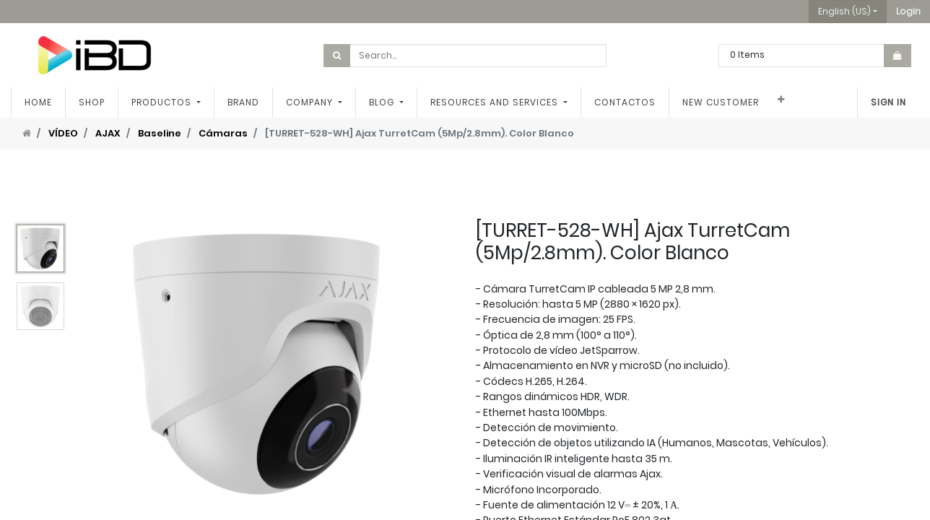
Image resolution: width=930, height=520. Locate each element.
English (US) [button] (844, 11)
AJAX (108, 133)
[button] (908, 11)
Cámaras (223, 133)
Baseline (159, 133)
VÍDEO (63, 133)
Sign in (888, 102)
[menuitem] (38, 102)
